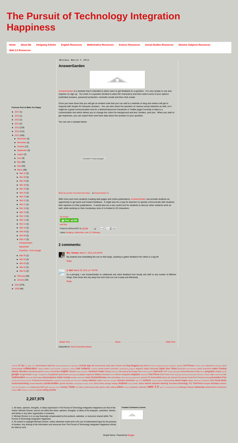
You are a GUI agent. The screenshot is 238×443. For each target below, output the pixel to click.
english (64, 371)
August (20, 154)
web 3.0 (163, 387)
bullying (159, 366)
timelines (223, 383)
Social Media (220, 380)
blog (128, 365)
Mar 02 (22, 267)
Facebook (92, 371)
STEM (91, 383)
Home (12, 44)
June (19, 158)
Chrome (198, 366)
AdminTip (51, 366)
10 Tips (21, 365)
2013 (17, 127)
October (21, 146)
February (21, 276)
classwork (218, 366)
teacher (148, 383)
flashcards (158, 371)
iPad (150, 374)
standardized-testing (81, 383)
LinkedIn (206, 374)
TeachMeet (173, 383)
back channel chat (118, 366)
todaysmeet (35, 387)
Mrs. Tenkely (73, 253)
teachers (156, 383)
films (140, 371)
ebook (199, 369)
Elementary (55, 371)
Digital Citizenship (151, 369)
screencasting (168, 380)
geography (210, 371)
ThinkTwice (198, 383)
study (130, 383)
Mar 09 (22, 231)
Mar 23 (22, 196)
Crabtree (94, 369)
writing (45, 390)
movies (74, 377)
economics (207, 369)
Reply (69, 261)
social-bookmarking (20, 383)
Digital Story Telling (168, 368)
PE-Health (152, 377)
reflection (92, 380)
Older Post (170, 342)
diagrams (139, 369)
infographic (125, 374)
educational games (35, 371)
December (22, 139)
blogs (141, 366)
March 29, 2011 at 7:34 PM (86, 270)
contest (72, 369)
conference (65, 369)
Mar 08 (22, 235)
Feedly (101, 371)
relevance (106, 380)
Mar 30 (22, 177)
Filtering (145, 371)
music (88, 377)
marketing (218, 374)
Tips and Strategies (19, 387)
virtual (126, 387)
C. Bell (70, 270)
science (147, 380)
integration (135, 374)
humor (112, 374)
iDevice (118, 374)
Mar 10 (22, 228)
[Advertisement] (32, 80)
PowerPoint (192, 377)
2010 (17, 285)
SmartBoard (205, 380)
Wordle (39, 390)
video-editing (111, 387)
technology (183, 383)
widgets (14, 390)
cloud (224, 366)
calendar (179, 366)
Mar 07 (22, 239)
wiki (19, 390)
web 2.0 (88, 232)
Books (146, 366)
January (21, 280)
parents (144, 377)
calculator (172, 366)
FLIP (165, 371)
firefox (151, 371)
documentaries (191, 369)
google (15, 374)
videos (120, 387)
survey (135, 383)
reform (99, 380)
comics (46, 369)
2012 (17, 131)
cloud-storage (17, 369)
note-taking (116, 377)
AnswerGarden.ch (101, 193)
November (22, 142)
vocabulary (133, 387)
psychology (66, 380)
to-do (28, 387)
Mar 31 (22, 173)
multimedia (81, 377)
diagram (132, 369)
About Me (26, 44)
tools (46, 387)
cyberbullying (124, 369)
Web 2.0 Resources (20, 50)
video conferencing (86, 387)
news (109, 377)
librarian (200, 374)
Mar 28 (22, 185)
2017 (17, 112)
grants (77, 374)
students (122, 383)
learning (184, 374)
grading (71, 374)
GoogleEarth (53, 374)
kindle (172, 374)
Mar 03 (22, 263)
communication (55, 369)
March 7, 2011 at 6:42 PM (91, 253)
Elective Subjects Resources (194, 44)
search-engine (181, 380)
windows (24, 390)
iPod (162, 374)
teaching (164, 383)
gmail (224, 371)
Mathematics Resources (100, 44)
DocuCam (181, 369)
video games (100, 387)
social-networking (36, 383)
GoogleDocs (43, 374)
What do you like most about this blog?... (75, 193)
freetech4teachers (187, 371)
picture (164, 377)
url (77, 387)
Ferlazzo (108, 371)
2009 (17, 289)
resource (121, 380)
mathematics (18, 377)
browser (152, 366)
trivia (57, 387)
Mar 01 (22, 271)
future (202, 371)
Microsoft (29, 377)
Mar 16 (22, 208)
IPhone (156, 374)
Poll (179, 377)
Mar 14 (22, 216)
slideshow (197, 380)
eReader (72, 371)
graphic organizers (87, 374)
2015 (17, 120)
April (19, 166)
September (22, 150)
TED (190, 383)
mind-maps (37, 377)
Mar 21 (22, 204)
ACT (33, 366)
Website (190, 387)
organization (136, 377)
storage (108, 383)
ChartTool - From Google (30, 250)
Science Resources (129, 44)
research (114, 380)
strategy (114, 383)
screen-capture (157, 380)
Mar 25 (22, 189)
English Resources (71, 44)
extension (84, 371)
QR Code (74, 380)
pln (169, 377)
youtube (52, 390)
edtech (215, 368)
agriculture (75, 366)
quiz (79, 380)
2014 (17, 124)
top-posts (52, 387)
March (20, 170)
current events (104, 369)
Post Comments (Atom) (81, 347)
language (178, 374)
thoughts (206, 383)
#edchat (14, 366)
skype (190, 380)
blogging (69, 232)
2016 (17, 116)
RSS (140, 380)
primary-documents (18, 380)
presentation (215, 377)
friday (197, 371)
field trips (115, 371)
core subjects (83, 368)
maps (212, 374)
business (165, 366)
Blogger (130, 435)
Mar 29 (22, 181)
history (98, 374)
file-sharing (123, 371)
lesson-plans (192, 374)
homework (105, 374)
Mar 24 (22, 193)
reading (85, 380)
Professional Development (42, 380)
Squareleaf (24, 247)
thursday (215, 383)
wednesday (199, 387)
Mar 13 (22, 220)
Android (82, 365)
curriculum (114, 369)
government (63, 374)
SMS (212, 380)
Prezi (224, 377)
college (40, 369)
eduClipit (63, 224)
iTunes (166, 374)
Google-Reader (25, 374)
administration (41, 366)
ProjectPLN (58, 380)
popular (184, 377)
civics (203, 366)
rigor (136, 380)
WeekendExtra (211, 387)
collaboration (79, 232)
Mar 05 (22, 255)
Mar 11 (22, 224)
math (224, 374)
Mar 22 (22, 200)
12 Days (28, 366)
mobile (60, 377)
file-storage (132, 371)
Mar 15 (22, 212)
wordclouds (32, 390)
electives (47, 371)
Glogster (218, 371)
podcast (174, 377)
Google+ (35, 374)
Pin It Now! (64, 217)
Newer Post (64, 342)
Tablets (141, 383)
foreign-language (174, 371)
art (93, 365)
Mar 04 (22, 259)
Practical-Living (204, 377)
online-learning (126, 377)
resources (130, 380)
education (23, 371)
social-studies (51, 383)
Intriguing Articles (46, 44)
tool (42, 387)
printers (28, 380)
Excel (78, 371)
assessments (100, 366)
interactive (144, 374)
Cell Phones (188, 365)
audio (108, 366)
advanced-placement (63, 366)
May (19, 162)
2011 (17, 135)
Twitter (71, 387)
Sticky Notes (99, 383)
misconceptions (49, 377)
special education (66, 383)
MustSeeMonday (98, 377)
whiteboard (222, 387)
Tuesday (64, 387)
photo (158, 377)
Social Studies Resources (159, 44)
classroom (210, 366)
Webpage (96, 232)
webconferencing (172, 387)
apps (89, 365)
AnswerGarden (66, 91)
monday (66, 377)
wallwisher (142, 387)
